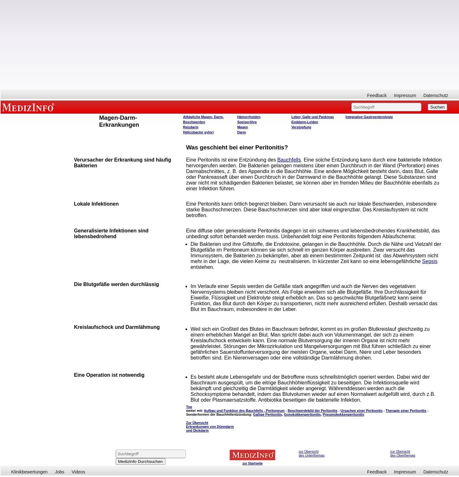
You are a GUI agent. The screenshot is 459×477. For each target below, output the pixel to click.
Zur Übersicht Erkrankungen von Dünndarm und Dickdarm (210, 426)
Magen (242, 127)
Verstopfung (301, 127)
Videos (78, 471)
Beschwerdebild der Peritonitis (312, 411)
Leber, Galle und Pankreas (312, 117)
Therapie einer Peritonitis (406, 411)
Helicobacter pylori (198, 132)
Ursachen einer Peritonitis (361, 411)
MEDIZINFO (29, 107)
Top (189, 407)
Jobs (59, 471)
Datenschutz (435, 95)
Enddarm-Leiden (304, 122)
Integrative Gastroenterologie (369, 117)
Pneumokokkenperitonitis (343, 414)
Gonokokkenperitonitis (302, 414)
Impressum (405, 95)
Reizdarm (190, 127)
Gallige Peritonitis (267, 414)
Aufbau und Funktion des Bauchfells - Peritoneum (244, 411)
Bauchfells (289, 160)
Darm (241, 132)
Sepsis (429, 261)
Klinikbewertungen (29, 471)
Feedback (377, 95)
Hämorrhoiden (248, 117)
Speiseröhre (247, 122)
